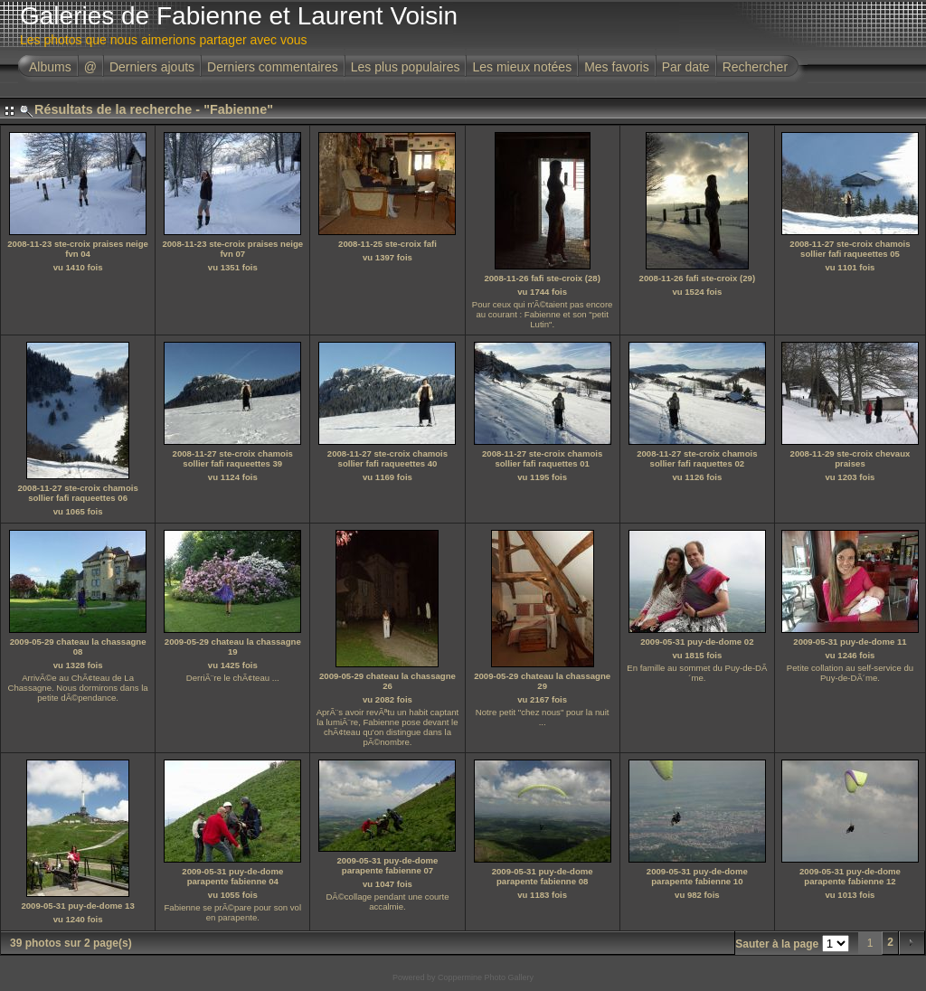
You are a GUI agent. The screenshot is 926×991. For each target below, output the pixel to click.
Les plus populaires (405, 67)
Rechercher (755, 67)
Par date (686, 67)
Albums (50, 67)
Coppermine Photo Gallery (486, 977)
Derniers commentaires (272, 67)
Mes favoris (616, 67)
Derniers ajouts (151, 67)
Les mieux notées (522, 67)
